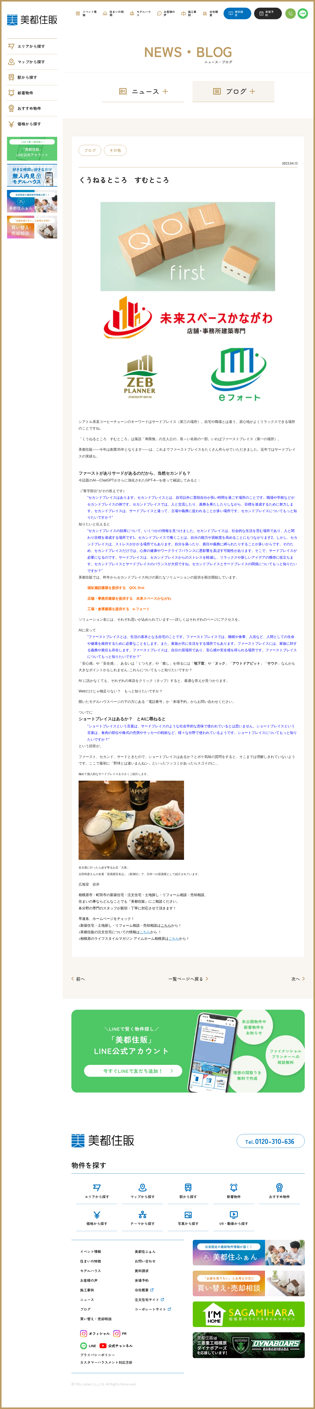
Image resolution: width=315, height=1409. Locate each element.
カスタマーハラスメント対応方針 (106, 1362)
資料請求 (142, 1270)
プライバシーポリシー (97, 1355)
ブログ (85, 1309)
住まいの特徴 (90, 1261)
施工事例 (87, 1290)
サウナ (272, 663)
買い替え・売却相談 (96, 1318)
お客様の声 (89, 1280)
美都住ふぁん (145, 1251)
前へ (80, 978)
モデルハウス (90, 1270)
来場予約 (142, 1280)
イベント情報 (90, 1251)
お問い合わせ (145, 1261)
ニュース (87, 1299)
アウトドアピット (246, 663)
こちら (145, 932)
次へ (295, 978)
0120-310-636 (269, 1141)
